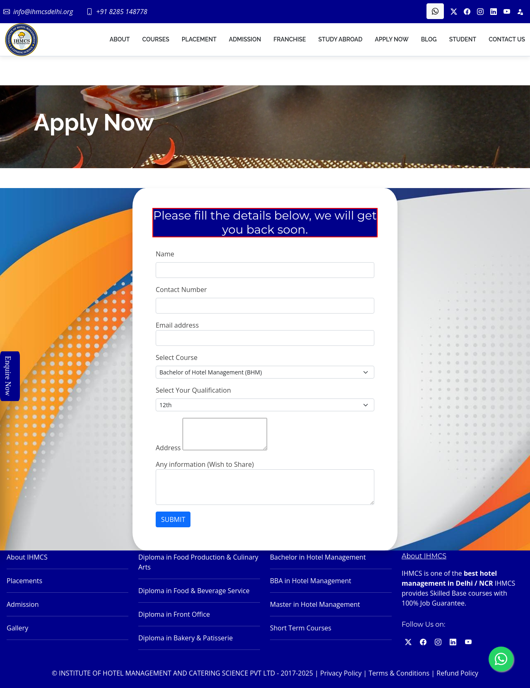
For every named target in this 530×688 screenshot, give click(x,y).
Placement (199, 39)
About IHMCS (27, 557)
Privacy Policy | (343, 673)
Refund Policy (457, 673)
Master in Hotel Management (315, 604)
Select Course (177, 357)
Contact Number (181, 289)
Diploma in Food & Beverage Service (194, 590)
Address (168, 447)
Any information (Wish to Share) (205, 464)
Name (165, 253)
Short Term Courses (300, 627)
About (120, 39)
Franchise (289, 39)
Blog (429, 39)
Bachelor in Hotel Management (318, 557)
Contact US (507, 39)
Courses (155, 39)
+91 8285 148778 (121, 11)
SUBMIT (173, 519)
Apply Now (391, 39)
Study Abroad (340, 39)
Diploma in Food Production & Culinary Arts (198, 562)
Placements (24, 580)
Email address (177, 325)
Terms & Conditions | (402, 673)
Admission (245, 39)
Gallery (17, 627)
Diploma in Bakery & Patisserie (185, 637)
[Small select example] (265, 372)
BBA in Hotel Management (310, 580)
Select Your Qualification (193, 390)
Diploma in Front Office (174, 614)
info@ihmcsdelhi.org (43, 11)
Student (463, 39)
